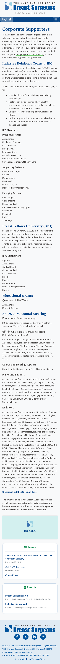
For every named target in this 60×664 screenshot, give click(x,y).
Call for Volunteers (15, 567)
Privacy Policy (22, 659)
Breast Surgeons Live (16, 595)
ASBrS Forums (22, 13)
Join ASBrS (39, 13)
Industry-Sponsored (16, 604)
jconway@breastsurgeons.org (27, 57)
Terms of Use (38, 659)
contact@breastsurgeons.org (20, 652)
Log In (6, 19)
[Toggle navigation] (56, 19)
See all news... (14, 575)
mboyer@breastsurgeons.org (30, 54)
